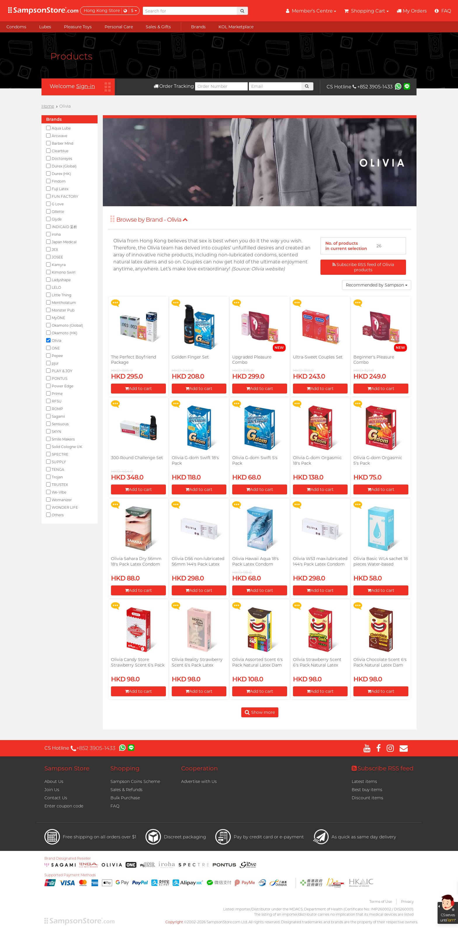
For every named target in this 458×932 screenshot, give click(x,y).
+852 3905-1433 (373, 87)
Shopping (125, 768)
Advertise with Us (199, 781)
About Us (53, 781)
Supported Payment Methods (70, 875)
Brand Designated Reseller (67, 858)
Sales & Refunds (126, 789)
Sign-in (85, 86)
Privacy (407, 901)
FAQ (114, 806)
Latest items (364, 781)
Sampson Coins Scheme (135, 781)
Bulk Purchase (125, 797)
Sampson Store (66, 768)
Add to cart (138, 388)
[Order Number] (221, 86)
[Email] (275, 86)
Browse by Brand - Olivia (152, 219)
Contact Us (55, 797)
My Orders (412, 11)
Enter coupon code (63, 806)
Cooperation (199, 768)
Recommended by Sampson (376, 285)
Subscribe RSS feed (383, 768)
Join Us (51, 789)
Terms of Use (380, 901)
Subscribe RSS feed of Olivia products (363, 267)
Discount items (367, 797)
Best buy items (367, 789)
